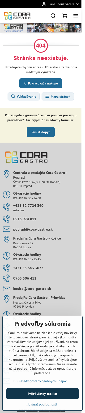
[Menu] (75, 15)
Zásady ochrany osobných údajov (43, 394)
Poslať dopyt (41, 132)
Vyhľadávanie (23, 96)
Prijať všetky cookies (42, 407)
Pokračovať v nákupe (40, 83)
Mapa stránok (57, 96)
